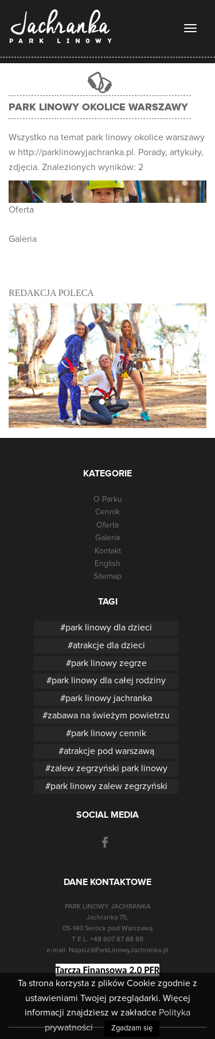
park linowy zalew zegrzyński (108, 786)
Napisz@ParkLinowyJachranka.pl (119, 950)
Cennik (107, 512)
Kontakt (108, 551)
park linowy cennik (108, 733)
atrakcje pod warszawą (109, 751)
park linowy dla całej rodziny (109, 680)
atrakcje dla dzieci (109, 645)
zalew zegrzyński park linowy (108, 768)
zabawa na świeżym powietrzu (109, 715)
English (107, 564)
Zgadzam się (132, 1028)
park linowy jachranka (108, 698)
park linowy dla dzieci (108, 627)
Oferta (21, 209)
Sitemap (107, 576)
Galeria (23, 239)
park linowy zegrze (109, 663)
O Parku (107, 499)
